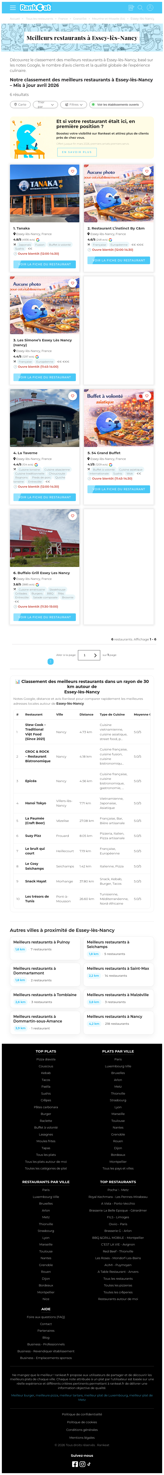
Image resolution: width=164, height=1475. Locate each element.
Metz (118, 1086)
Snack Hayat (35, 881)
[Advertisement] (119, 313)
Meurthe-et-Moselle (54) (108, 18)
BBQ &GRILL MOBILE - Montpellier (118, 1237)
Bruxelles (118, 1073)
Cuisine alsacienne (57, 469)
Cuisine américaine (32, 589)
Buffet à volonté (60, 244)
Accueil (15, 18)
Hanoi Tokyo (35, 803)
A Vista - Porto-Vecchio (118, 1203)
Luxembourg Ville (118, 1066)
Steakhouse (57, 589)
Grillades (21, 593)
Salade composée (45, 597)
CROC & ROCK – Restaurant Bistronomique (38, 756)
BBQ (50, 593)
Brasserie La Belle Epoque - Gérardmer (118, 1210)
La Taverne (27, 453)
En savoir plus (77, 152)
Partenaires (45, 1330)
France (63, 18)
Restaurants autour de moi (118, 1299)
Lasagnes (46, 1134)
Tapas (46, 1148)
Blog (45, 1337)
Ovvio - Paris (118, 1224)
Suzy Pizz (33, 836)
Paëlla (46, 1086)
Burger (46, 1114)
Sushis (19, 248)
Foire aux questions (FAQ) (46, 1317)
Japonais (25, 244)
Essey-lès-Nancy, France (34, 234)
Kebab (46, 1073)
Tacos (46, 1080)
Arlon (118, 1080)
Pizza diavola (45, 1059)
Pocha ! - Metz (118, 1190)
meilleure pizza (47, 1395)
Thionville (118, 1093)
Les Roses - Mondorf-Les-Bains (118, 1258)
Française (99, 244)
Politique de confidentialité (82, 1414)
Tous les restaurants (39, 18)
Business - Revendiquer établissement (45, 1351)
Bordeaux (118, 1155)
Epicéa (31, 781)
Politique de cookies (82, 1422)
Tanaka (23, 228)
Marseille (118, 1114)
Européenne (119, 244)
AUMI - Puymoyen (118, 1265)
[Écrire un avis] (131, 7)
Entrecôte (35, 481)
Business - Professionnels (45, 1344)
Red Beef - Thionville (118, 1251)
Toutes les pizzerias (118, 1285)
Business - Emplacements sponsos (46, 1358)
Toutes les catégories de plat (46, 1168)
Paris (118, 1059)
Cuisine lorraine (29, 469)
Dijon (118, 1148)
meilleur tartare (71, 1395)
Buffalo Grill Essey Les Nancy (43, 573)
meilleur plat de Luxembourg (106, 1395)
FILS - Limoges (118, 1217)
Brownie (68, 597)
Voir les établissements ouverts (118, 104)
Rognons (21, 477)
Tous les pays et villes (118, 1168)
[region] (82, 809)
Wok (129, 473)
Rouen (118, 1141)
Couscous (46, 1066)
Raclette (46, 1121)
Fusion (40, 244)
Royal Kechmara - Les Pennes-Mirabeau (118, 1197)
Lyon (118, 1107)
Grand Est (80, 18)
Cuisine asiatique (131, 469)
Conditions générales (82, 1430)
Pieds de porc (41, 477)
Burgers (37, 593)
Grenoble (118, 1134)
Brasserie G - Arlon (118, 1231)
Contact (46, 1324)
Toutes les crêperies (117, 1292)
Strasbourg (118, 1100)
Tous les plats (46, 1155)
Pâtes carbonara (46, 1107)
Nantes (118, 1127)
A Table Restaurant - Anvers (118, 1271)
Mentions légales (82, 1437)
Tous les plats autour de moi (46, 1161)
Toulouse (118, 1121)
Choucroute (57, 473)
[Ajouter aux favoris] (72, 171)
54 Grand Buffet (106, 453)
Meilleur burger (22, 1395)
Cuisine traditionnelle (30, 473)
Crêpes (46, 1100)
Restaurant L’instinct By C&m (118, 228)
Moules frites (45, 1141)
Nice (46, 1299)
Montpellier (118, 1161)
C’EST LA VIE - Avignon (118, 1244)
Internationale (99, 473)
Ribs (61, 593)
